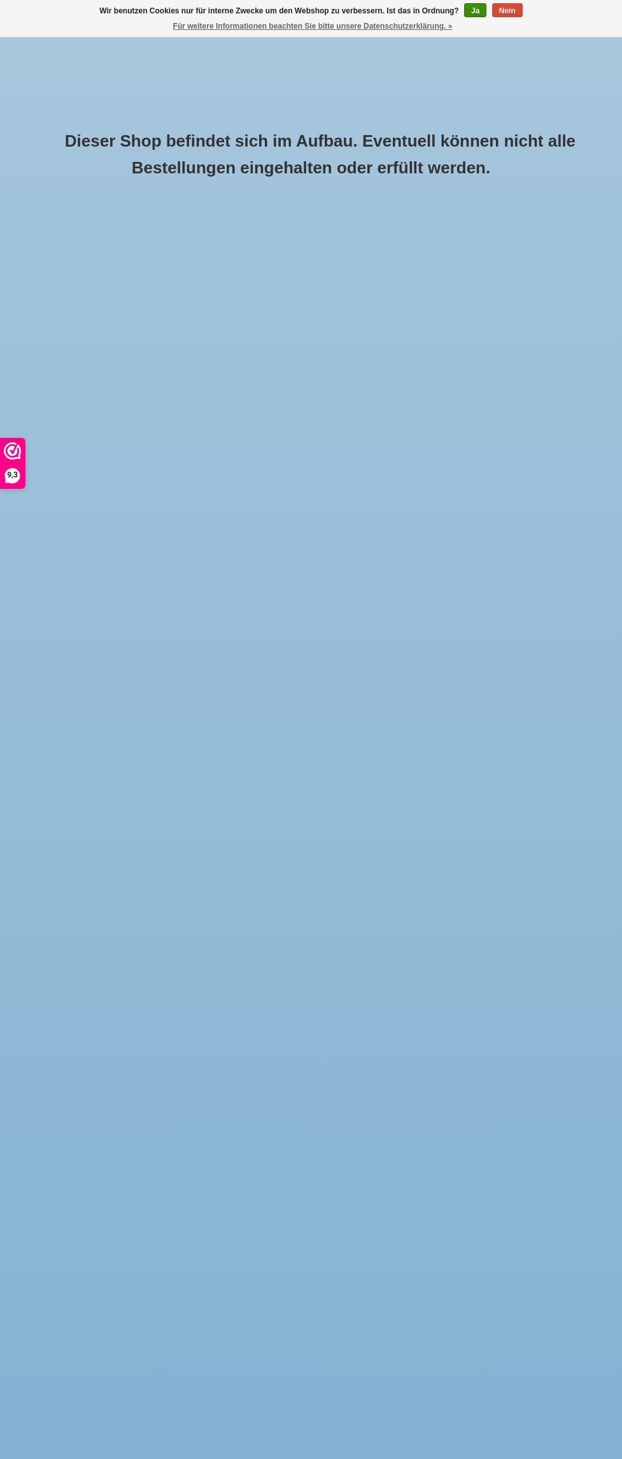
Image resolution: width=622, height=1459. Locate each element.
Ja (475, 10)
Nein (507, 10)
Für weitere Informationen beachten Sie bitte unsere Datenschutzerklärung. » (313, 26)
